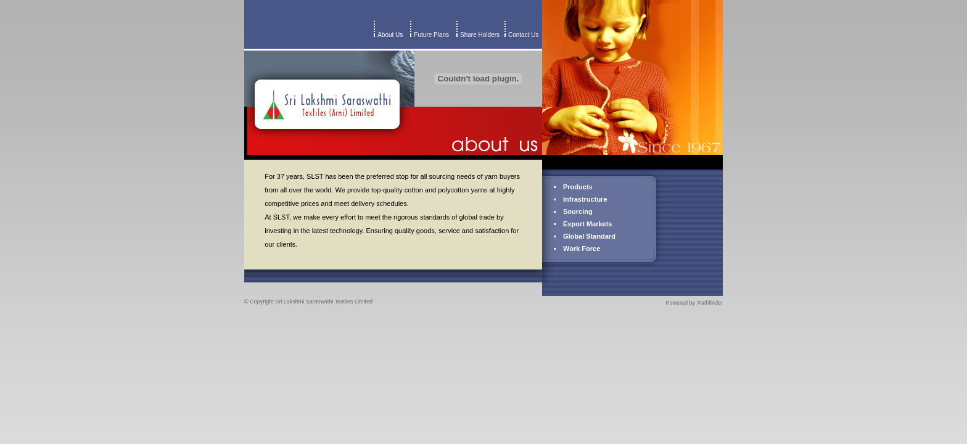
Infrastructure (585, 199)
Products (578, 187)
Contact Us (525, 34)
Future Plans (431, 34)
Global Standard (589, 236)
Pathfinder (710, 303)
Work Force (581, 248)
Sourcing (578, 211)
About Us (390, 34)
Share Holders (480, 34)
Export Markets (587, 224)
